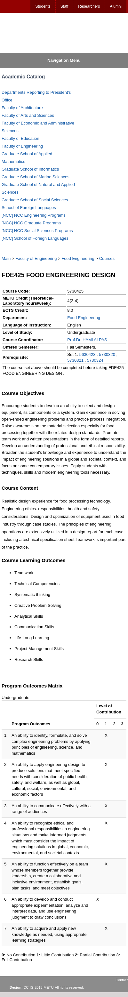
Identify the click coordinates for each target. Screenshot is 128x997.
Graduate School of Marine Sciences (35, 176)
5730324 (95, 360)
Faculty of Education (20, 138)
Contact (122, 980)
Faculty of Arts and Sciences (28, 115)
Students (42, 6)
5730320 (107, 354)
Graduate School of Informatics (30, 169)
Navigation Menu (64, 60)
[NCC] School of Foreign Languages (35, 238)
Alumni (116, 6)
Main (6, 258)
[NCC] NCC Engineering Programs (34, 215)
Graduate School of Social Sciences (35, 199)
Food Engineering (77, 258)
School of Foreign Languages (29, 207)
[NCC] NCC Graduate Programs (31, 223)
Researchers (89, 6)
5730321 (75, 360)
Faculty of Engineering (22, 146)
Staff (64, 6)
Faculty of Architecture (22, 107)
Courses (107, 258)
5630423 (87, 354)
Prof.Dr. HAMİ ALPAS (87, 339)
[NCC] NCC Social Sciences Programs (37, 230)
